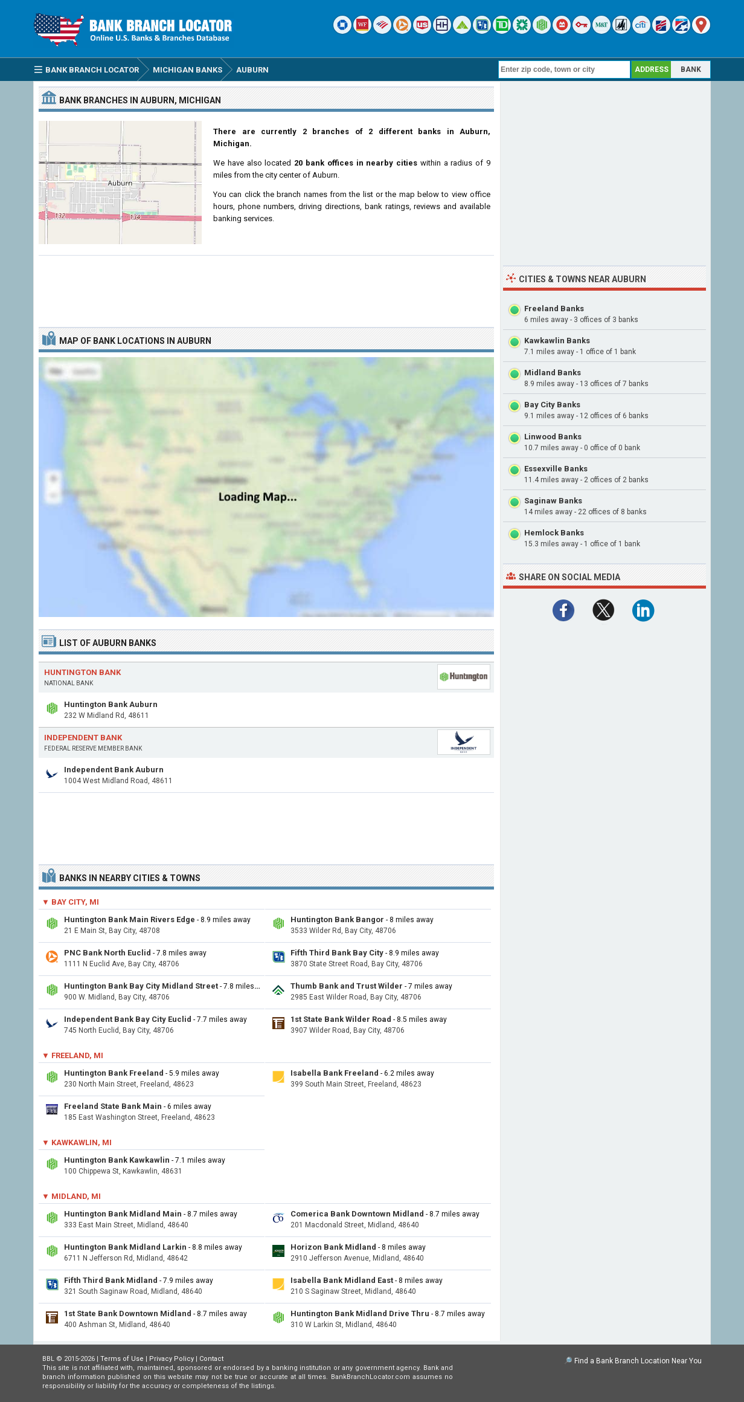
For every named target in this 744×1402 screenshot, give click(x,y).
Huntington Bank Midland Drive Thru (359, 1313)
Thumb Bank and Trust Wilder (346, 985)
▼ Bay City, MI (70, 901)
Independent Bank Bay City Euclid (127, 1019)
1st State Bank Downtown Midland (127, 1313)
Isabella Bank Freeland (334, 1072)
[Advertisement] (266, 286)
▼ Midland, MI (71, 1196)
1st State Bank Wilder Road (340, 1019)
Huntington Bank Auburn (111, 704)
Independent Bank (83, 737)
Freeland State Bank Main (113, 1106)
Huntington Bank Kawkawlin (117, 1160)
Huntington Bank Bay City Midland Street (141, 985)
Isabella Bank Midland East (341, 1280)
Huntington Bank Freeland (114, 1072)
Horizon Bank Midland (333, 1247)
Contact (211, 1359)
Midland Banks (552, 372)
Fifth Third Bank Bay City (336, 952)
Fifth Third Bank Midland (111, 1280)
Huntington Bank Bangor (337, 919)
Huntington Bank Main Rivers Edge (129, 919)
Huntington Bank (82, 672)
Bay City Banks (552, 404)
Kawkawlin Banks (557, 340)
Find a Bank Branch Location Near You (638, 1361)
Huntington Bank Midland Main (123, 1213)
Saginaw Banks (553, 500)
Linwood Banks (553, 436)
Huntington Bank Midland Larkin (125, 1247)
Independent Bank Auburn (114, 769)
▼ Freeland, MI (72, 1055)
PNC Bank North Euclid (107, 952)
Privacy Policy (171, 1359)
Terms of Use (122, 1359)
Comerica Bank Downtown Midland (357, 1213)
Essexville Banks (556, 468)
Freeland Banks (554, 308)
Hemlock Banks (554, 532)
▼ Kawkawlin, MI (77, 1142)
